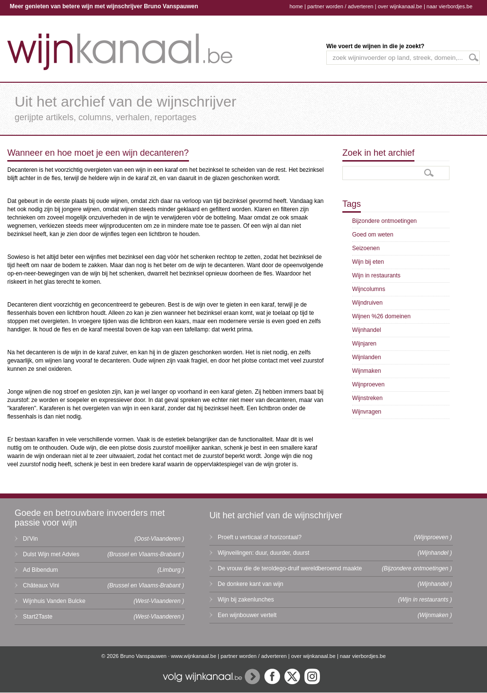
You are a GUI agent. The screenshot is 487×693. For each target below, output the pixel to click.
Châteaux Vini (41, 585)
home (296, 6)
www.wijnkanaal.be (193, 656)
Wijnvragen (366, 411)
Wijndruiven (367, 302)
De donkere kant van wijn (250, 584)
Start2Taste (38, 616)
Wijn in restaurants (376, 275)
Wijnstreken (367, 398)
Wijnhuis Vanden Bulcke (54, 601)
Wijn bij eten (368, 261)
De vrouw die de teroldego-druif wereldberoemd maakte (290, 568)
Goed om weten (372, 234)
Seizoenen (366, 248)
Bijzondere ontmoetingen (384, 221)
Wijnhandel (366, 330)
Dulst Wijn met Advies (51, 554)
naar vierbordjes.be (449, 6)
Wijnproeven (368, 384)
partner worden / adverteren (340, 6)
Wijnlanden (366, 357)
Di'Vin (30, 538)
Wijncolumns (368, 289)
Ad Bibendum (40, 569)
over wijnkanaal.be (400, 6)
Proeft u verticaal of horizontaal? (259, 537)
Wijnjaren (364, 343)
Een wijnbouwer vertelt (247, 615)
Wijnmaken (366, 370)
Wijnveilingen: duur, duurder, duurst (263, 552)
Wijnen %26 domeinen (381, 316)
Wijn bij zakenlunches (246, 599)
